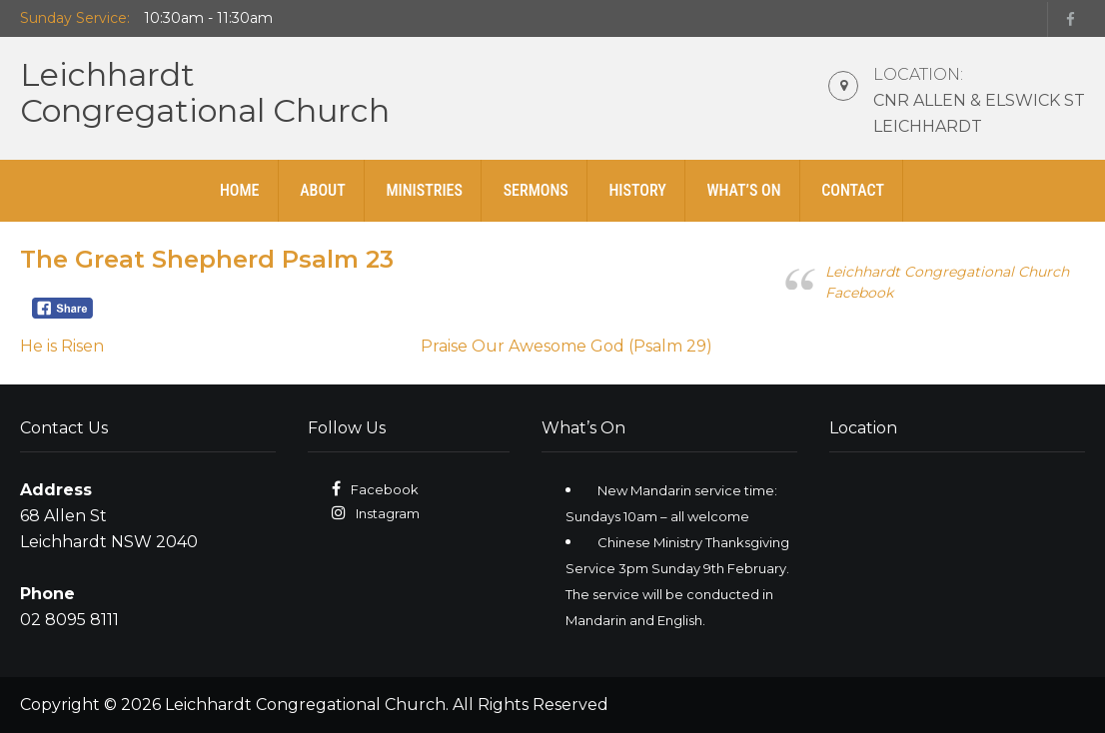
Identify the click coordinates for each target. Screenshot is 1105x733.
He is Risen (62, 346)
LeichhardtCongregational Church (205, 92)
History (636, 190)
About (323, 190)
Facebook (385, 489)
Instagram (388, 513)
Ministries (424, 190)
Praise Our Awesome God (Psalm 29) (566, 346)
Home (240, 190)
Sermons (536, 190)
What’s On (743, 190)
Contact (852, 190)
